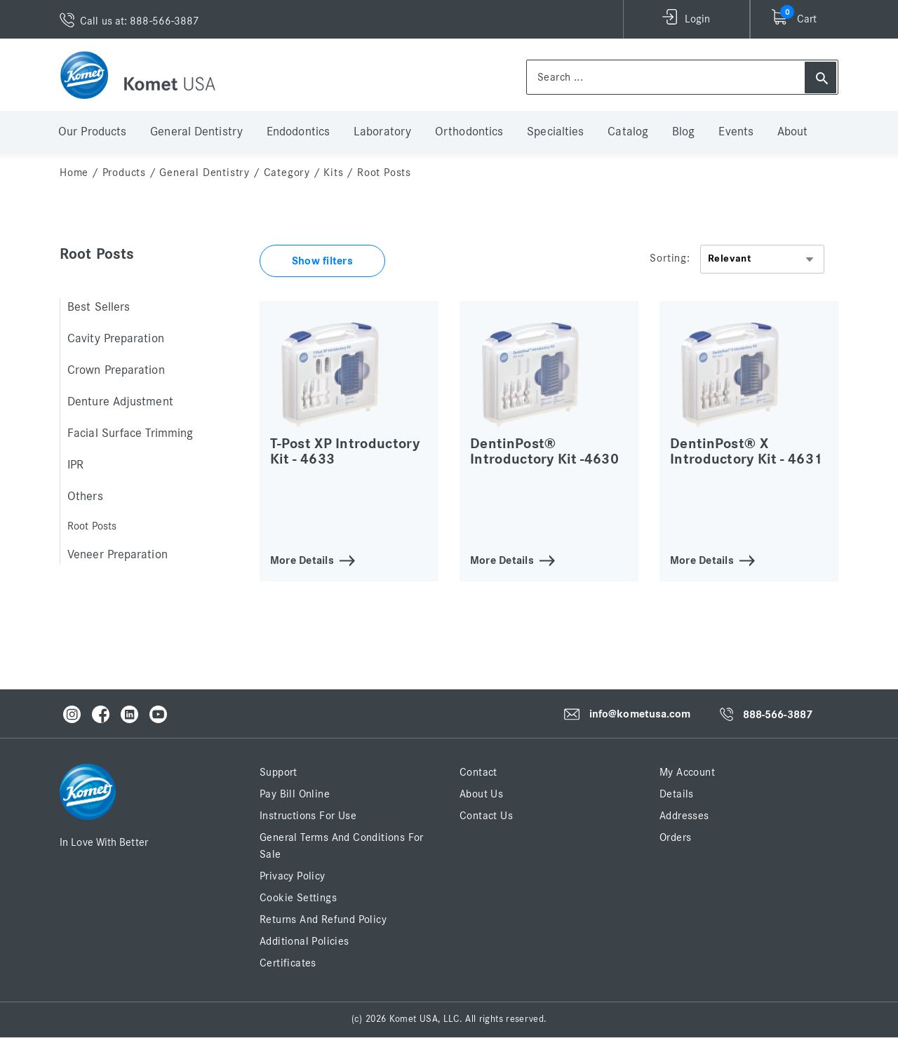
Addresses (684, 815)
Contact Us (486, 815)
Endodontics (298, 132)
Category (287, 172)
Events (735, 132)
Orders (675, 837)
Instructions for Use (308, 815)
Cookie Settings (298, 897)
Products (124, 172)
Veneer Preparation (117, 554)
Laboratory (382, 132)
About (792, 132)
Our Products (92, 132)
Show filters (322, 261)
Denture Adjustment (120, 402)
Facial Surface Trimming (130, 433)
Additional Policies (304, 941)
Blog (683, 132)
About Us (481, 794)
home (74, 172)
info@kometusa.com (640, 714)
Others (85, 496)
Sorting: (670, 258)
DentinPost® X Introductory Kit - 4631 (746, 451)
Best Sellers (98, 307)
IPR (75, 465)
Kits (333, 172)
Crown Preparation (116, 370)
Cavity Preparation (115, 338)
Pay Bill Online (295, 794)
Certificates (288, 963)
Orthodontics (469, 132)
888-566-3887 (777, 714)
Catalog (628, 132)
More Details (302, 559)
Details (676, 794)
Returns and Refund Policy (323, 919)
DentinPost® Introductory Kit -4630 (544, 451)
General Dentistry (196, 132)
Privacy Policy (293, 876)
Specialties (555, 132)
